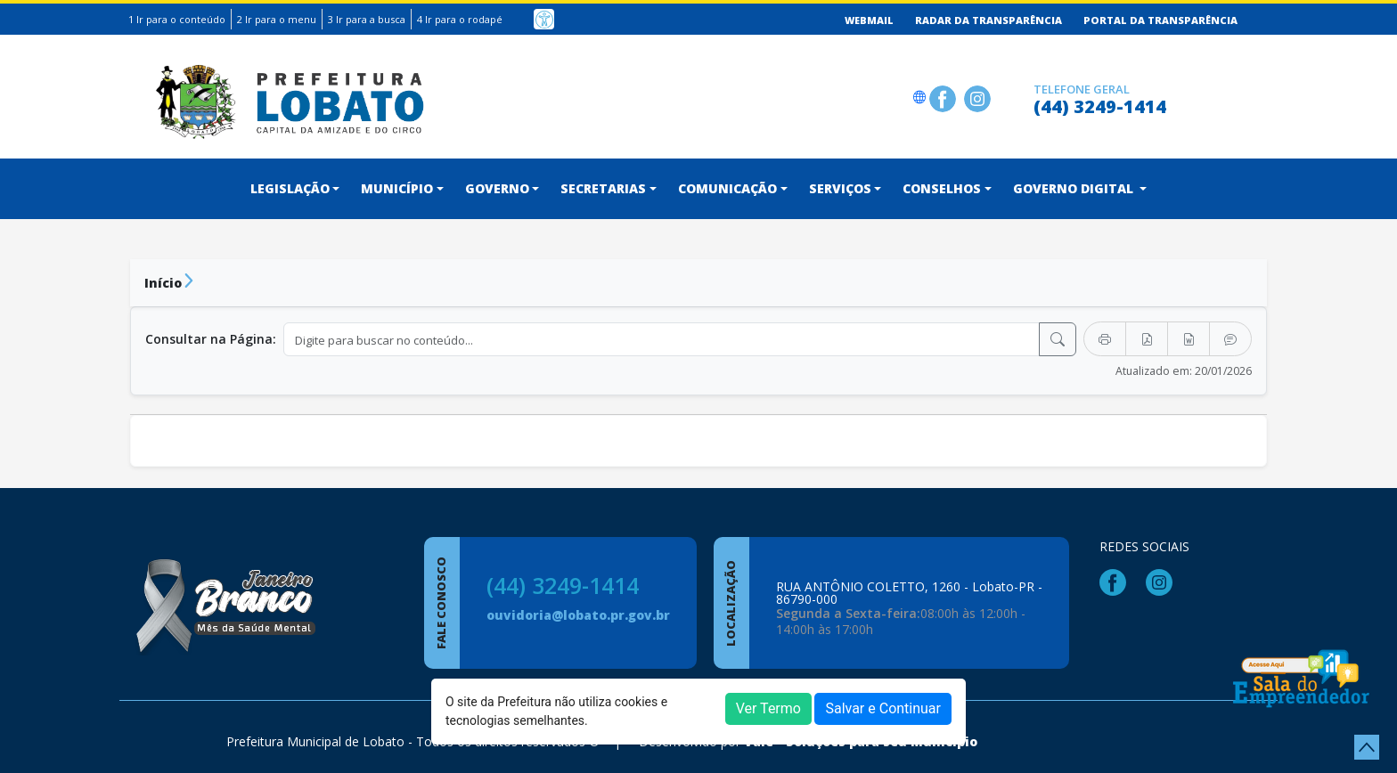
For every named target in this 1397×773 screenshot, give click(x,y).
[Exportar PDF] (1146, 338)
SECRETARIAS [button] (603, 188)
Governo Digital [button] (1075, 188)
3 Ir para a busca (366, 19)
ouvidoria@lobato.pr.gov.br (578, 614)
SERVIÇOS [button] (840, 188)
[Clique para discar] (1014, 96)
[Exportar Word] (1188, 338)
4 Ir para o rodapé (459, 19)
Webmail (869, 20)
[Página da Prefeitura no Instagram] (979, 96)
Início (163, 282)
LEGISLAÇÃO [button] (290, 188)
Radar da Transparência (988, 20)
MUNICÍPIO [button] (397, 188)
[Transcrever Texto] (1230, 338)
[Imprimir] (1104, 338)
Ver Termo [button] (768, 708)
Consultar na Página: (210, 338)
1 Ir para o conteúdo (176, 19)
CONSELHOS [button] (942, 188)
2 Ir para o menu (276, 19)
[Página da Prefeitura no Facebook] (944, 96)
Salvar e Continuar (883, 708)
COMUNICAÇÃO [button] (727, 188)
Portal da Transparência (1160, 20)
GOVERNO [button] (497, 188)
